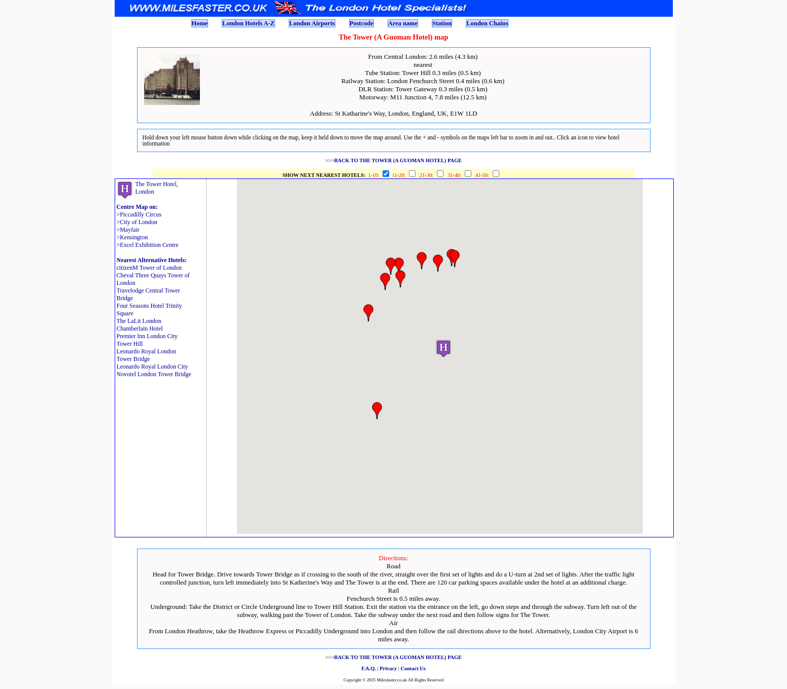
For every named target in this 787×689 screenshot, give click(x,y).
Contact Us (413, 668)
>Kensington (132, 237)
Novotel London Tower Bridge (154, 374)
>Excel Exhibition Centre (148, 244)
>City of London (137, 222)
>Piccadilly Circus (139, 214)
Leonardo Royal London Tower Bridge (147, 355)
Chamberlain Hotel (140, 328)
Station (442, 23)
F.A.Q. (368, 668)
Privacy (388, 668)
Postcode (361, 23)
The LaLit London (139, 320)
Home (200, 23)
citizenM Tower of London (149, 267)
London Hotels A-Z (248, 23)
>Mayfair (128, 229)
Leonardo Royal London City (152, 366)
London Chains (487, 23)
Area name (403, 23)
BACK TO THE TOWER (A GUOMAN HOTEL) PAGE (398, 160)
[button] (443, 348)
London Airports (312, 23)
